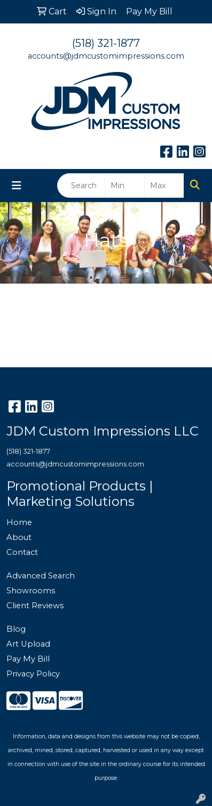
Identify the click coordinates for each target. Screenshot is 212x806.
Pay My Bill (28, 659)
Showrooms (30, 590)
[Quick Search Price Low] (125, 185)
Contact (22, 552)
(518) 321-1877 (106, 43)
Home (19, 522)
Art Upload (28, 644)
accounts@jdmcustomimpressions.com (106, 56)
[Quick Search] (81, 185)
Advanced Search (40, 576)
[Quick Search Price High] (164, 185)
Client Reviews (35, 605)
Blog (16, 629)
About (19, 537)
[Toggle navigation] (16, 185)
